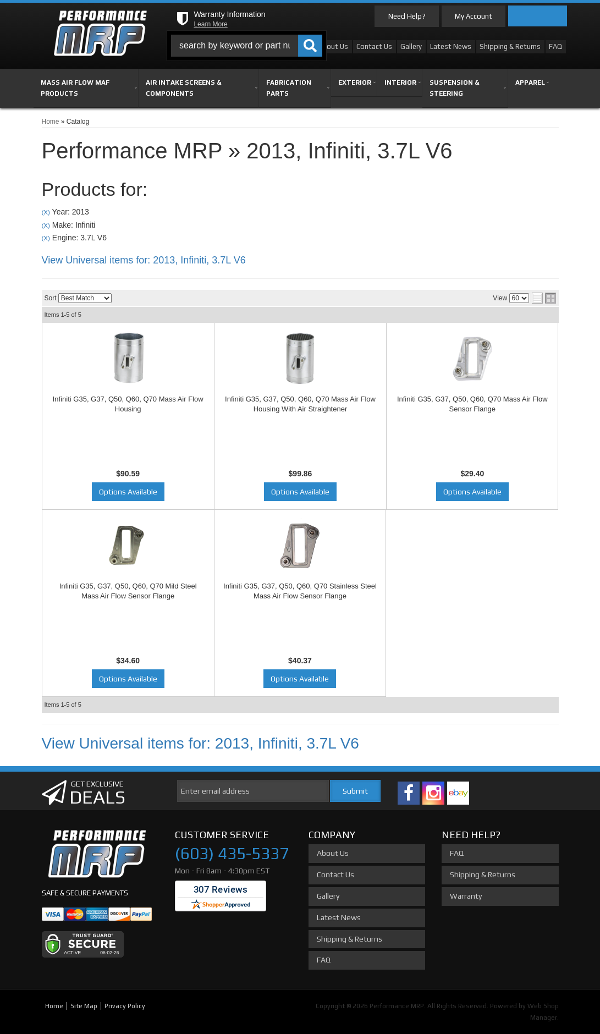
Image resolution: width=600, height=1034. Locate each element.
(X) (46, 212)
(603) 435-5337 (232, 853)
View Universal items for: (144, 260)
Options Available (128, 491)
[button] (246, 46)
